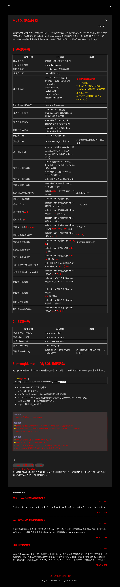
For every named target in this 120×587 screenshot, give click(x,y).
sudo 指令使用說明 (21, 545)
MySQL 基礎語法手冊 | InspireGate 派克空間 (33, 440)
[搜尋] (110, 6)
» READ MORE (100, 512)
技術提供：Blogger (60, 576)
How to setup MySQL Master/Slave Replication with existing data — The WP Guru (48, 428)
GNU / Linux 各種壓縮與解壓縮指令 (29, 498)
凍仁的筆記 (20, 5)
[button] (106, 20)
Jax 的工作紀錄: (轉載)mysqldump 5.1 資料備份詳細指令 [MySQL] (42, 445)
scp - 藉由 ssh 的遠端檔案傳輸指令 (29, 520)
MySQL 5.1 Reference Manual (28, 431)
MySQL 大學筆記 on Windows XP (29, 417)
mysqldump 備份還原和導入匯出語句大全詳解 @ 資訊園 (38, 448)
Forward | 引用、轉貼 (23, 465)
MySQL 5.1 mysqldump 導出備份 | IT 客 (31, 442)
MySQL (39, 465)
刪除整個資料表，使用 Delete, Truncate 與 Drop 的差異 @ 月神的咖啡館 (44, 426)
